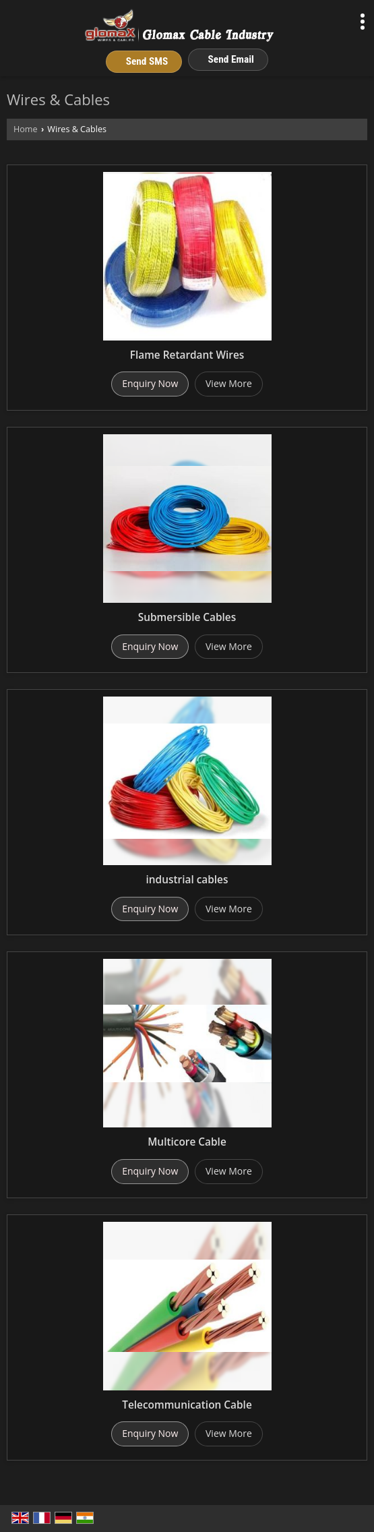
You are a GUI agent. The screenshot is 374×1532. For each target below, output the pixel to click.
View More (229, 383)
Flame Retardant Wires (187, 355)
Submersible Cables (187, 617)
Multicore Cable (187, 1142)
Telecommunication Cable (187, 1405)
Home (25, 129)
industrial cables (187, 880)
